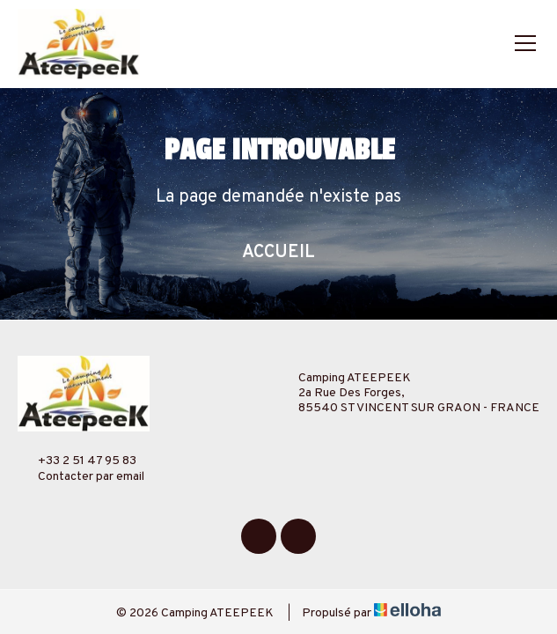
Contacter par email (81, 476)
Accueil (278, 252)
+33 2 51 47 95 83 (77, 460)
